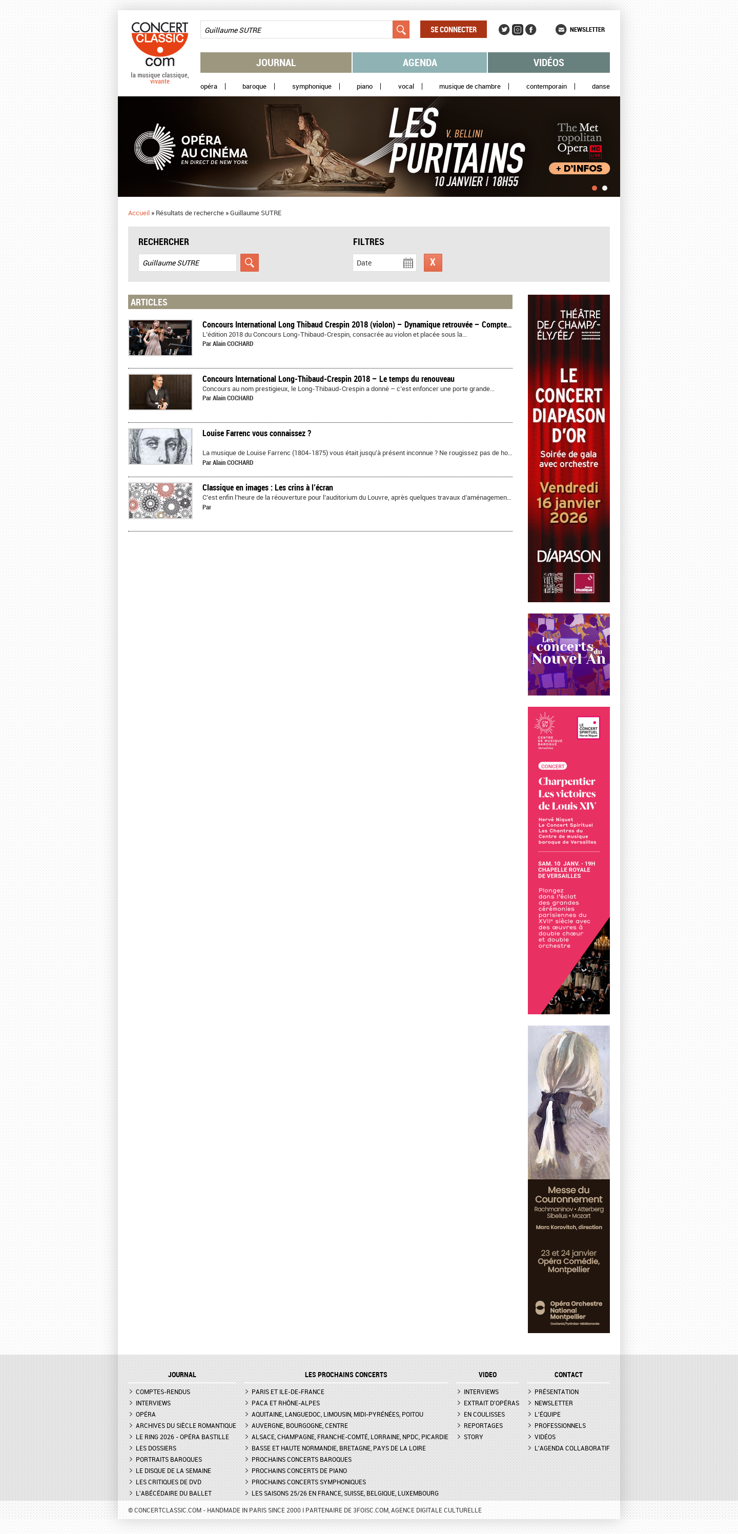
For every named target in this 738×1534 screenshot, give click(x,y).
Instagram (517, 29)
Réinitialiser (433, 263)
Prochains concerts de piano (299, 1470)
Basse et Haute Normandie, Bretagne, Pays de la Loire (339, 1448)
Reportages (483, 1425)
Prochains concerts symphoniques (309, 1482)
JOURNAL (182, 1374)
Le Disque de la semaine (173, 1470)
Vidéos (549, 62)
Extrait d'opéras (491, 1403)
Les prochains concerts (346, 1374)
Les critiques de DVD (168, 1482)
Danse (601, 86)
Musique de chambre (470, 86)
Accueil (139, 212)
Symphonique (312, 86)
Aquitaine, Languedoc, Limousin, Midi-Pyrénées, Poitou (337, 1414)
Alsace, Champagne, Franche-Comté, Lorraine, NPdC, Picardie (350, 1437)
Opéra (208, 86)
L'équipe (548, 1414)
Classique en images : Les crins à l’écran (267, 487)
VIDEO (488, 1374)
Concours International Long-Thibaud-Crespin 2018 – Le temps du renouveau (328, 378)
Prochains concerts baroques (302, 1459)
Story (473, 1437)
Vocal (406, 86)
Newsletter (587, 29)
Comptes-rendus (163, 1391)
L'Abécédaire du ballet (174, 1493)
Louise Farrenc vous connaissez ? (256, 433)
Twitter (504, 29)
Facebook (531, 29)
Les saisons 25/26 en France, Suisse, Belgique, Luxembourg (345, 1493)
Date (364, 263)
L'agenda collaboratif (572, 1448)
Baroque (254, 86)
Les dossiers (156, 1448)
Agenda (420, 62)
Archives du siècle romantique (186, 1425)
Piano (365, 86)
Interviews (153, 1403)
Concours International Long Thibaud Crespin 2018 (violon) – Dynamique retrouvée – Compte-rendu (365, 324)
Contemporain (546, 86)
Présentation (557, 1391)
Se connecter (453, 29)
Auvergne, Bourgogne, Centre (300, 1425)
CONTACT (569, 1374)
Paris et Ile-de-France (288, 1391)
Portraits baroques (169, 1459)
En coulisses (484, 1414)
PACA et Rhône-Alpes (286, 1403)
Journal (276, 62)
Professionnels (560, 1425)
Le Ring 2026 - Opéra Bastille (182, 1437)
